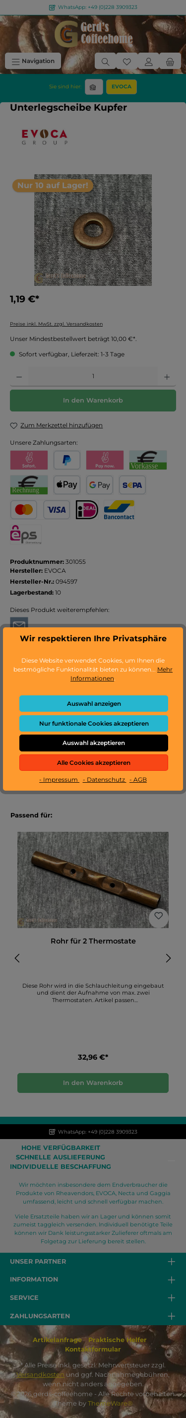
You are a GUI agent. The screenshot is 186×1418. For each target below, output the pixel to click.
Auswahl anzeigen (94, 703)
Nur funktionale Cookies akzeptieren (94, 723)
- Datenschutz (104, 779)
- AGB (138, 779)
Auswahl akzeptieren (93, 742)
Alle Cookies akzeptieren (93, 762)
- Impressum (59, 779)
